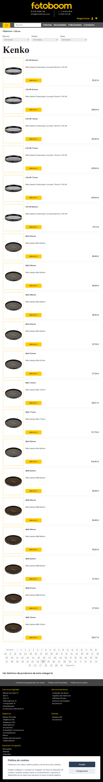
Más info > (34, 80)
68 (64, 661)
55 (91, 657)
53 (81, 657)
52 (76, 657)
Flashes (55, 713)
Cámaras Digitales (10, 689)
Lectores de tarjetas (61, 701)
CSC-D (6, 698)
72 (85, 661)
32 (66, 653)
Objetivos (6, 713)
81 (61, 665)
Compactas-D (9, 703)
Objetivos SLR (8, 719)
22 (15, 653)
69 (70, 661)
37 (92, 653)
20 (5, 653)
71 (80, 661)
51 (71, 657)
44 (33, 657)
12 (63, 649)
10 (54, 649)
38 (98, 653)
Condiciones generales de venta (30, 682)
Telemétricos (8, 725)
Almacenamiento (60, 689)
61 (28, 661)
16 (82, 649)
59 (17, 661)
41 (17, 657)
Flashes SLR (57, 717)
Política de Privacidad (57, 682)
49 (60, 657)
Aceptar (82, 764)
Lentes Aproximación (12, 738)
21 (10, 653)
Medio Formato (9, 717)
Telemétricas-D (9, 701)
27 (41, 653)
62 (33, 661)
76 (35, 665)
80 (56, 665)
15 (77, 649)
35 (82, 653)
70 (75, 661)
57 (7, 661)
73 (90, 661)
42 (22, 657)
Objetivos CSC (9, 722)
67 (59, 661)
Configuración (82, 771)
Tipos (62, 36)
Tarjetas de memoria (61, 695)
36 (87, 653)
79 (51, 665)
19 (96, 649)
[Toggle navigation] (6, 25)
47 (49, 657)
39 (6, 657)
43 (27, 657)
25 (31, 653)
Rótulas (6, 751)
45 (38, 657)
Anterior (10, 649)
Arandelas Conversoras (13, 730)
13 (68, 649)
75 (30, 665)
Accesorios (57, 703)
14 (72, 649)
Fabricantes (75, 25)
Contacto (89, 25)
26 (36, 653)
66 (54, 661)
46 (44, 657)
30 (57, 653)
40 (12, 657)
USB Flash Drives (59, 698)
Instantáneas (8, 706)
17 (86, 649)
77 (40, 665)
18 (91, 649)
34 (77, 653)
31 (61, 653)
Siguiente (70, 665)
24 (25, 653)
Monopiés (7, 749)
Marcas (6, 36)
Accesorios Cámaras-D (13, 708)
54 (86, 657)
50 (66, 657)
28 (46, 653)
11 (58, 649)
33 (72, 653)
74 (96, 661)
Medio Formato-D (10, 693)
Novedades (60, 25)
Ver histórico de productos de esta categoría (28, 673)
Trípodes (7, 754)
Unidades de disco (60, 693)
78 (46, 665)
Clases (34, 36)
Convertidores (9, 733)
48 (55, 657)
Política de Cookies (79, 682)
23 (20, 653)
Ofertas (47, 25)
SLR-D (5, 695)
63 (38, 661)
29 (51, 653)
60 (22, 661)
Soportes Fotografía (11, 745)
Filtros (17, 31)
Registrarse (83, 18)
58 (12, 661)
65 (48, 661)
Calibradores (8, 740)
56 (96, 657)
